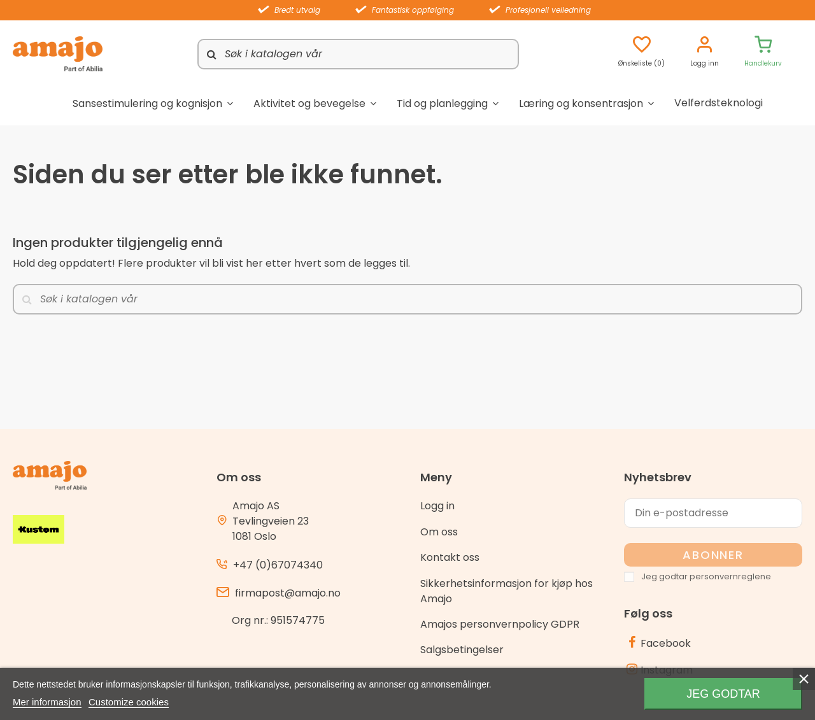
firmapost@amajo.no (288, 593)
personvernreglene (730, 576)
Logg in (437, 505)
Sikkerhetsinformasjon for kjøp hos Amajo (506, 591)
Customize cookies (129, 701)
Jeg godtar (723, 694)
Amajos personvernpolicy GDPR (499, 624)
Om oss (439, 532)
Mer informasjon (47, 701)
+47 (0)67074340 (278, 565)
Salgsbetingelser (462, 649)
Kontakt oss (449, 557)
